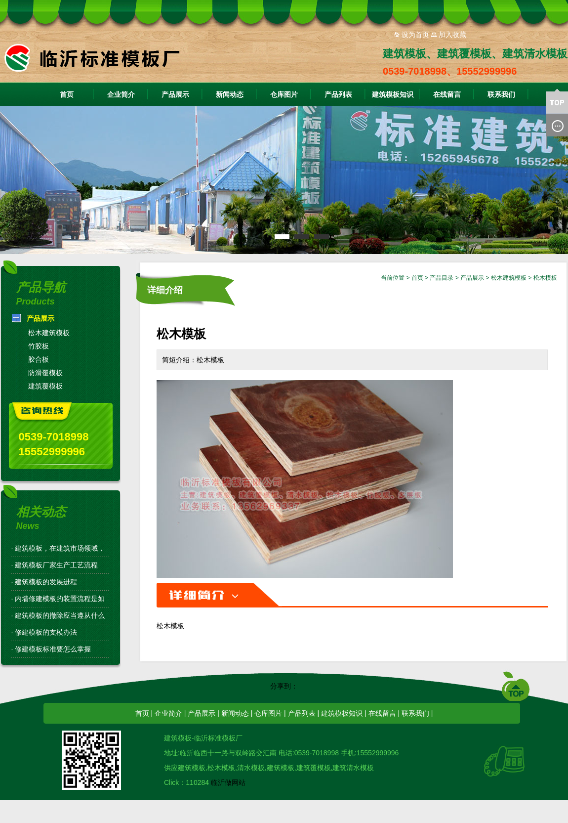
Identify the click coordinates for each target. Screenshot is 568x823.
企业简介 (121, 94)
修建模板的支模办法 (46, 632)
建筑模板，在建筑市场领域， (60, 548)
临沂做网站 (228, 782)
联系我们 (501, 94)
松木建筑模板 (509, 277)
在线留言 (447, 94)
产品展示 (175, 94)
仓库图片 (284, 94)
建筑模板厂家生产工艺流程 (56, 565)
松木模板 (545, 277)
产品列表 (338, 94)
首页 (67, 94)
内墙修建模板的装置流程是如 (60, 599)
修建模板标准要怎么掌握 (53, 649)
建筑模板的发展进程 (46, 582)
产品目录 (441, 277)
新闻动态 (229, 94)
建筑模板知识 (392, 94)
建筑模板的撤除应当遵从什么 (60, 615)
